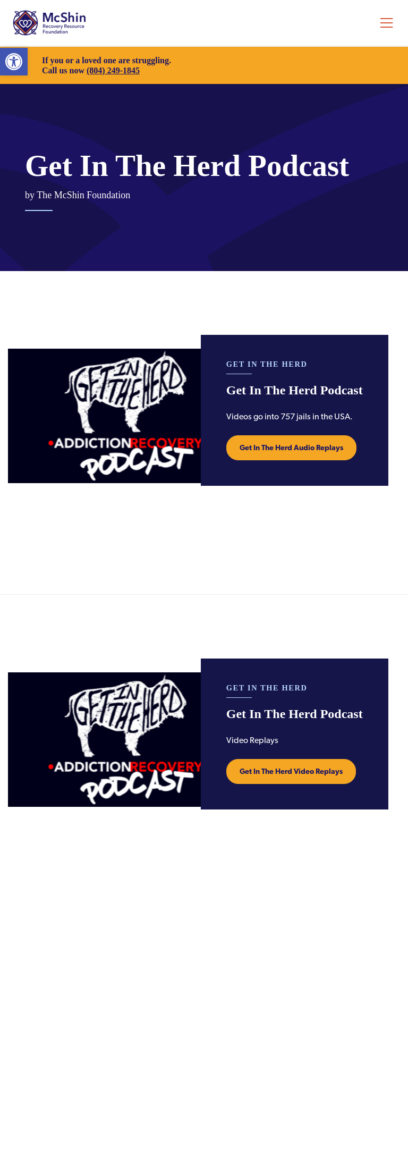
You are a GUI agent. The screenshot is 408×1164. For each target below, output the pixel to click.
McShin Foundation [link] (49, 23)
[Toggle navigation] (386, 23)
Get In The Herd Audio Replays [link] (291, 447)
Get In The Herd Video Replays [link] (291, 771)
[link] (14, 61)
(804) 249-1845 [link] (113, 70)
